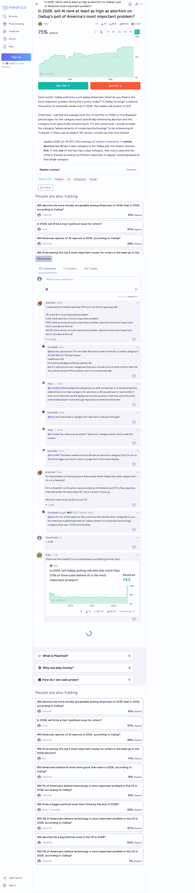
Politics (59, 179)
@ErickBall (53, 388)
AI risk (93, 179)
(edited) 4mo (85, 512)
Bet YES (63, 85)
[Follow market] (130, 4)
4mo (59, 302)
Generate (131, 169)
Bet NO (115, 85)
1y (60, 537)
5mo (59, 472)
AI (69, 179)
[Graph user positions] (101, 32)
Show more (43, 258)
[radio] (108, 32)
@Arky (51, 416)
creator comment (107, 141)
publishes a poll (72, 97)
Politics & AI (45, 179)
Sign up (16, 57)
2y (56, 554)
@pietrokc (53, 351)
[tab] (47, 269)
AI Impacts (80, 179)
